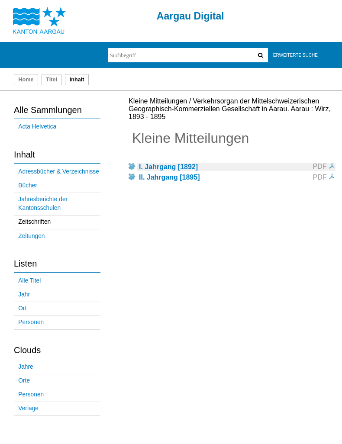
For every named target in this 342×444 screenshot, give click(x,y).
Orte (24, 380)
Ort (22, 308)
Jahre (25, 367)
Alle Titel (29, 280)
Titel (51, 80)
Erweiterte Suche (295, 55)
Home (25, 80)
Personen (31, 322)
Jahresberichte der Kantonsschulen (43, 204)
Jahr (24, 294)
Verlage (28, 408)
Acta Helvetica (37, 126)
